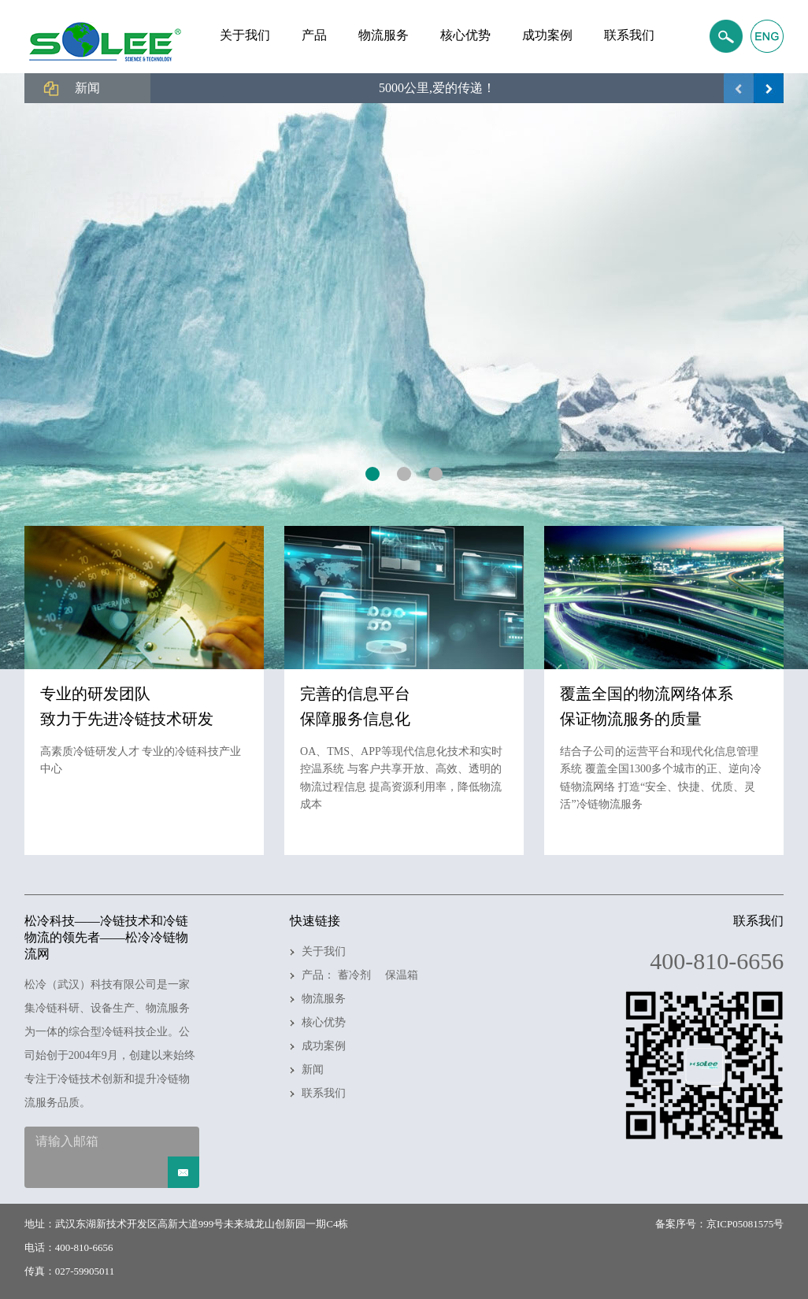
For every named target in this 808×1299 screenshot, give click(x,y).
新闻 (313, 1069)
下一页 (769, 88)
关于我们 (324, 951)
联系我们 (324, 1093)
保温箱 (401, 975)
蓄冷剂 (354, 975)
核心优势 (324, 1022)
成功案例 (324, 1046)
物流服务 (324, 999)
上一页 (739, 88)
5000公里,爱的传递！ (437, 87)
